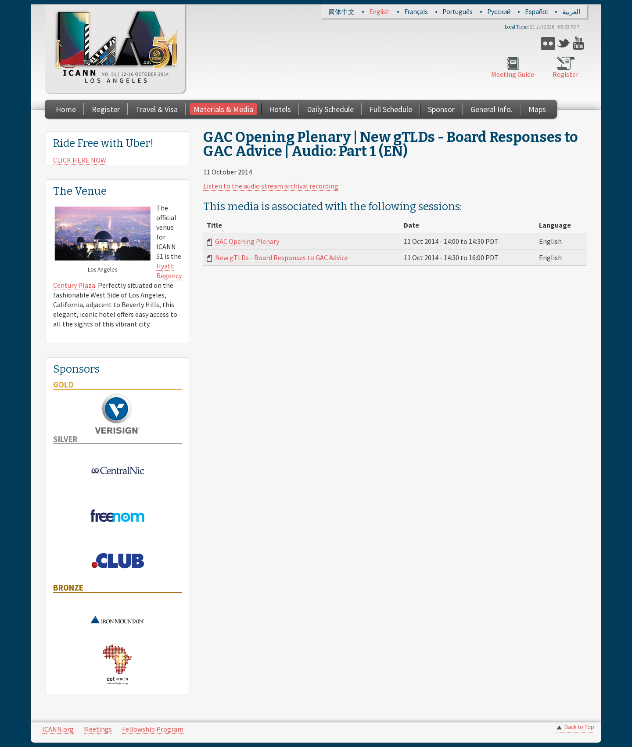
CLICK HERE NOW (79, 160)
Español (536, 11)
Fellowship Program (152, 729)
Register (565, 74)
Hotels (280, 109)
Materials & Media (223, 109)
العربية (571, 11)
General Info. (491, 109)
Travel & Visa (157, 109)
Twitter (564, 43)
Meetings (98, 729)
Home (66, 109)
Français (416, 11)
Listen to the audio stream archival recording (270, 185)
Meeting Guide (512, 74)
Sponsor (441, 109)
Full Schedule (391, 109)
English (379, 11)
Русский (498, 11)
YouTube (579, 43)
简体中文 (341, 11)
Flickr (548, 43)
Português (457, 11)
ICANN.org (58, 729)
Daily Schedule (330, 109)
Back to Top (579, 727)
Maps (537, 109)
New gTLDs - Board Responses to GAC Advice (281, 257)
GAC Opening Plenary (247, 241)
